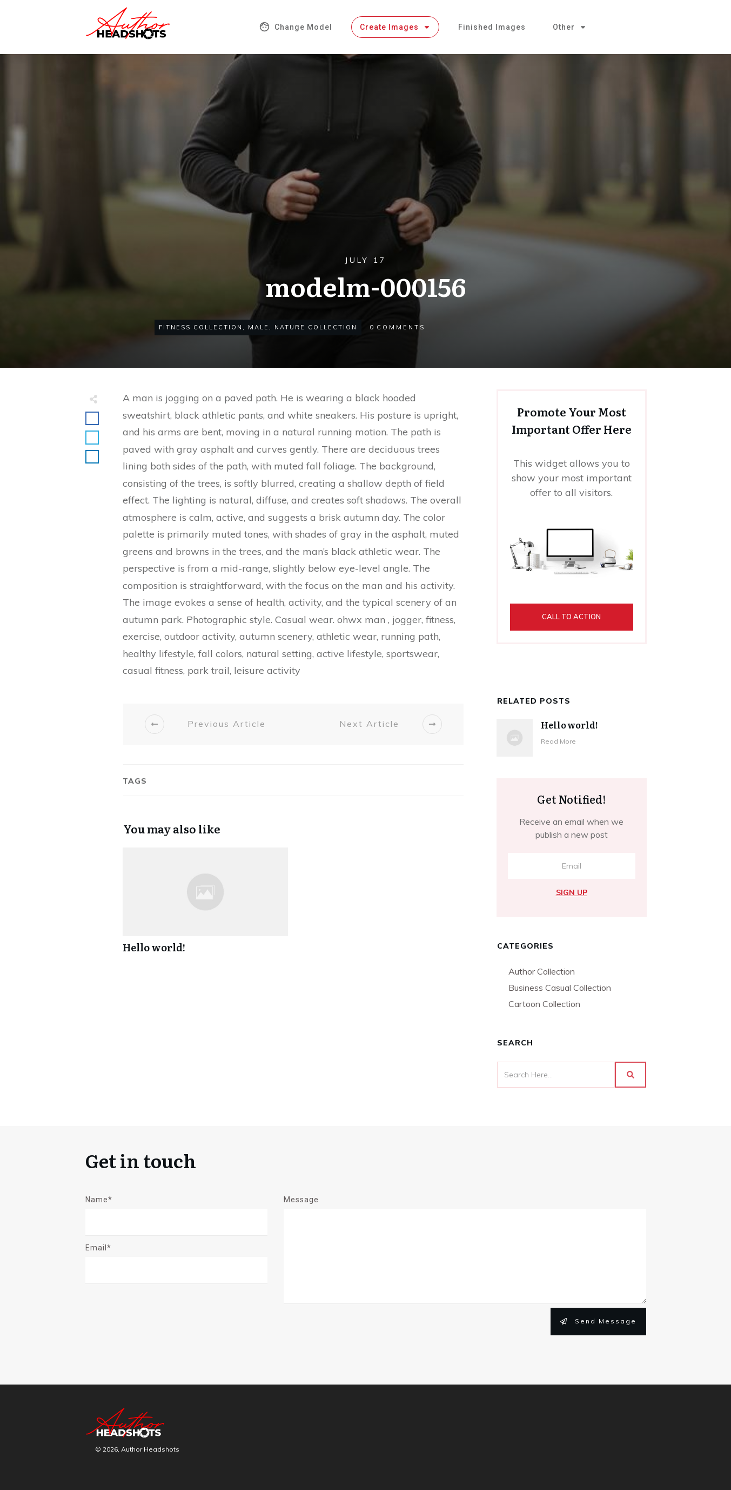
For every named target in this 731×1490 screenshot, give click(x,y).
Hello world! (205, 906)
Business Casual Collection (559, 987)
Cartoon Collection (544, 1003)
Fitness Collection (201, 327)
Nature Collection (315, 327)
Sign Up (571, 892)
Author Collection (541, 971)
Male (258, 327)
